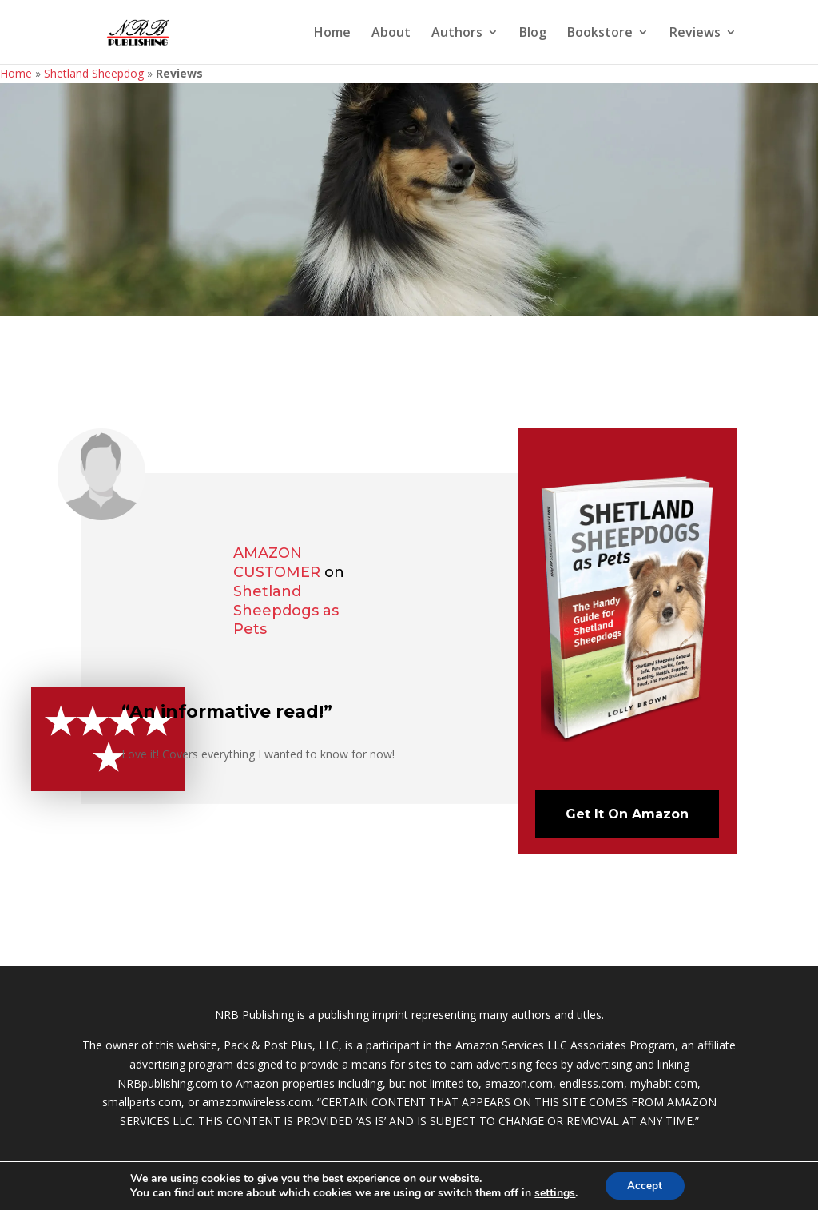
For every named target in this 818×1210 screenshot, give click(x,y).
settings (553, 1192)
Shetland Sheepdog (94, 73)
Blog (532, 33)
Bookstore (600, 33)
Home (332, 33)
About (391, 33)
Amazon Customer (276, 562)
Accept (644, 1184)
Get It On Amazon (627, 814)
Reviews (695, 33)
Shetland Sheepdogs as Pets (286, 611)
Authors (456, 33)
